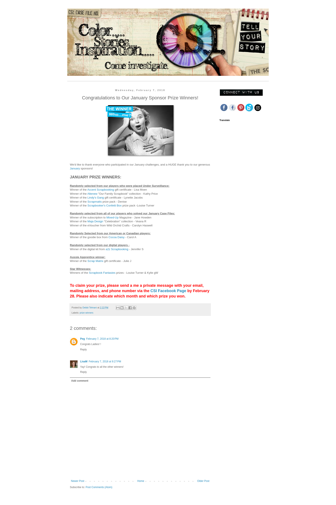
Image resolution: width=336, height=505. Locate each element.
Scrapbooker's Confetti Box (104, 205)
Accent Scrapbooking (100, 189)
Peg (82, 338)
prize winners (86, 312)
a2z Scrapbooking (117, 249)
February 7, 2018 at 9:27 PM (105, 361)
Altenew (92, 193)
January (75, 168)
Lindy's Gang (95, 197)
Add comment (79, 380)
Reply (83, 349)
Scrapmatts (94, 201)
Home (140, 481)
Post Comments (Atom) (99, 487)
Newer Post (77, 481)
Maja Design (95, 221)
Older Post (203, 481)
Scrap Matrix (95, 261)
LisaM (83, 361)
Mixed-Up (112, 217)
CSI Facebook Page (168, 291)
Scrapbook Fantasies (102, 272)
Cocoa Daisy (116, 237)
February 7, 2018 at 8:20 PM (102, 338)
